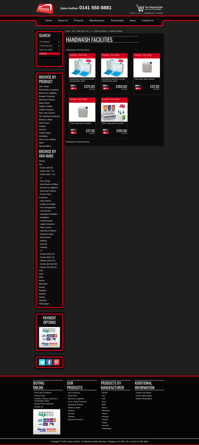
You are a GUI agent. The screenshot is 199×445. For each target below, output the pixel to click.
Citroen (42, 161)
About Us (63, 20)
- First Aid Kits (45, 211)
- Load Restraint (46, 221)
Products (78, 20)
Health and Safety (101, 31)
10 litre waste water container (80, 123)
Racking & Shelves (75, 405)
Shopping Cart (149, 13)
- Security (43, 244)
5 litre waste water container (144, 79)
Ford (41, 270)
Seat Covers (44, 123)
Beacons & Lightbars (48, 93)
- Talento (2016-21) (47, 260)
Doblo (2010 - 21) (83, 31)
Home (133, 13)
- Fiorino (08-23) (46, 168)
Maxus (42, 280)
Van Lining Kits (74, 393)
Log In (140, 13)
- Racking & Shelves (47, 231)
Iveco (41, 274)
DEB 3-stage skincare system (113, 123)
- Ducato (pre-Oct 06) (48, 264)
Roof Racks (72, 396)
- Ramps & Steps (46, 234)
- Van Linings (44, 181)
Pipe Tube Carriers (47, 113)
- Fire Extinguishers (47, 207)
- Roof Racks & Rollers (49, 184)
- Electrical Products (47, 191)
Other (41, 143)
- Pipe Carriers (45, 227)
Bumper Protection (47, 96)
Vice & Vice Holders (47, 139)
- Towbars (43, 247)
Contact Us (147, 20)
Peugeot (42, 290)
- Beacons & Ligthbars (48, 187)
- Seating (43, 241)
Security (42, 129)
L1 (91, 31)
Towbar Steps (45, 133)
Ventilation (43, 136)
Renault (42, 294)
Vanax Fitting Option (144, 396)
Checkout (160, 13)
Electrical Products (47, 100)
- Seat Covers (45, 237)
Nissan (42, 287)
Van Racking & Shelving (49, 116)
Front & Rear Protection (77, 402)
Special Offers (45, 146)
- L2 (40, 251)
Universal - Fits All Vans (78, 55)
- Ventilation (44, 217)
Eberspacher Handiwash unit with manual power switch (82, 80)
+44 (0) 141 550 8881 (139, 441)
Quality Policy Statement (44, 404)
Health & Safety (45, 106)
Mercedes (43, 284)
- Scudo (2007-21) (47, 257)
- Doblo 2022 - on (46, 171)
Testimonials (117, 20)
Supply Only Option (143, 393)
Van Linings (44, 86)
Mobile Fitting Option (144, 399)
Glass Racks (44, 103)
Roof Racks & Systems (49, 90)
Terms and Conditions (43, 393)
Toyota (42, 297)
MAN (41, 277)
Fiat (73, 31)
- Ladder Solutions (47, 224)
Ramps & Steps (45, 119)
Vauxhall (42, 300)
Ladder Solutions (46, 110)
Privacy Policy (39, 396)
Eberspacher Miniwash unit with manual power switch (113, 80)
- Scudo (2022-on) (47, 254)
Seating (42, 126)
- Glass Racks (45, 201)
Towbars (71, 417)
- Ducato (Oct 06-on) (48, 267)
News (133, 20)
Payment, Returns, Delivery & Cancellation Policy (46, 400)
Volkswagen (44, 304)
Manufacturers (96, 20)
